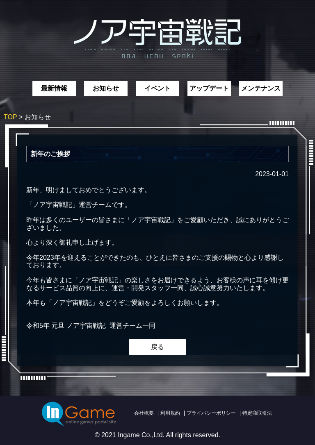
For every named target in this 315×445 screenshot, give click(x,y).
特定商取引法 (257, 413)
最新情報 (54, 88)
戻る (157, 346)
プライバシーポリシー (211, 413)
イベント (157, 88)
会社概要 (144, 413)
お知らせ (106, 88)
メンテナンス (261, 88)
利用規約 (170, 413)
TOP (10, 117)
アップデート (209, 88)
